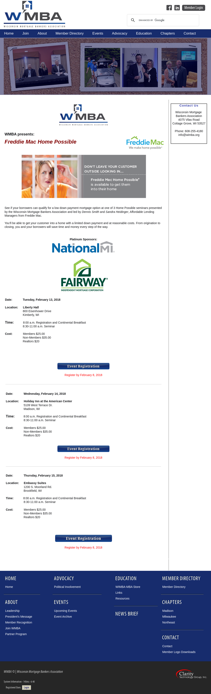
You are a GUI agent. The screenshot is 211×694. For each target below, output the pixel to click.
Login (26, 687)
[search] (162, 20)
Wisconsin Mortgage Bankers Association (34, 14)
